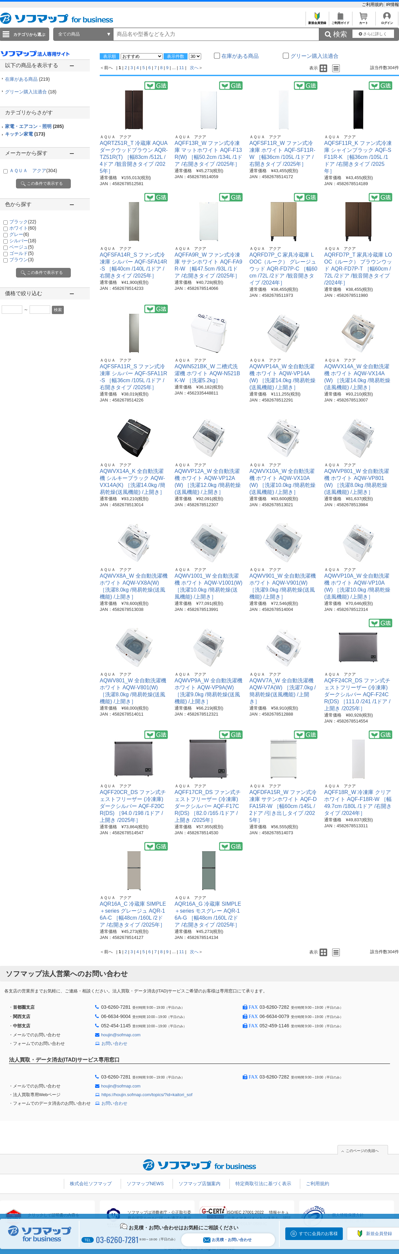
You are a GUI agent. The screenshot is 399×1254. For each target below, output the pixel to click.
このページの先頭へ (362, 1151)
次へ (194, 67)
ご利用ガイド (340, 21)
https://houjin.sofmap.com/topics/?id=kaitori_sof (147, 1094)
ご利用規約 (373, 4)
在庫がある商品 (27, 79)
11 (181, 67)
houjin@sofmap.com (121, 1034)
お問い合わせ (114, 1043)
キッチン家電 (25, 134)
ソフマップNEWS (145, 1183)
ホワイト (22, 228)
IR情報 (392, 4)
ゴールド (21, 253)
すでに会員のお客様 (318, 1233)
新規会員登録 (317, 21)
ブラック (22, 221)
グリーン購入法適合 (31, 91)
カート (363, 21)
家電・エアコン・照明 (34, 126)
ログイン (387, 21)
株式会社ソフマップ (91, 1183)
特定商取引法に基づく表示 (263, 1183)
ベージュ (21, 247)
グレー (19, 234)
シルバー (22, 240)
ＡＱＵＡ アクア (33, 170)
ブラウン (21, 259)
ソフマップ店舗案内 (199, 1183)
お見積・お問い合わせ (227, 1239)
